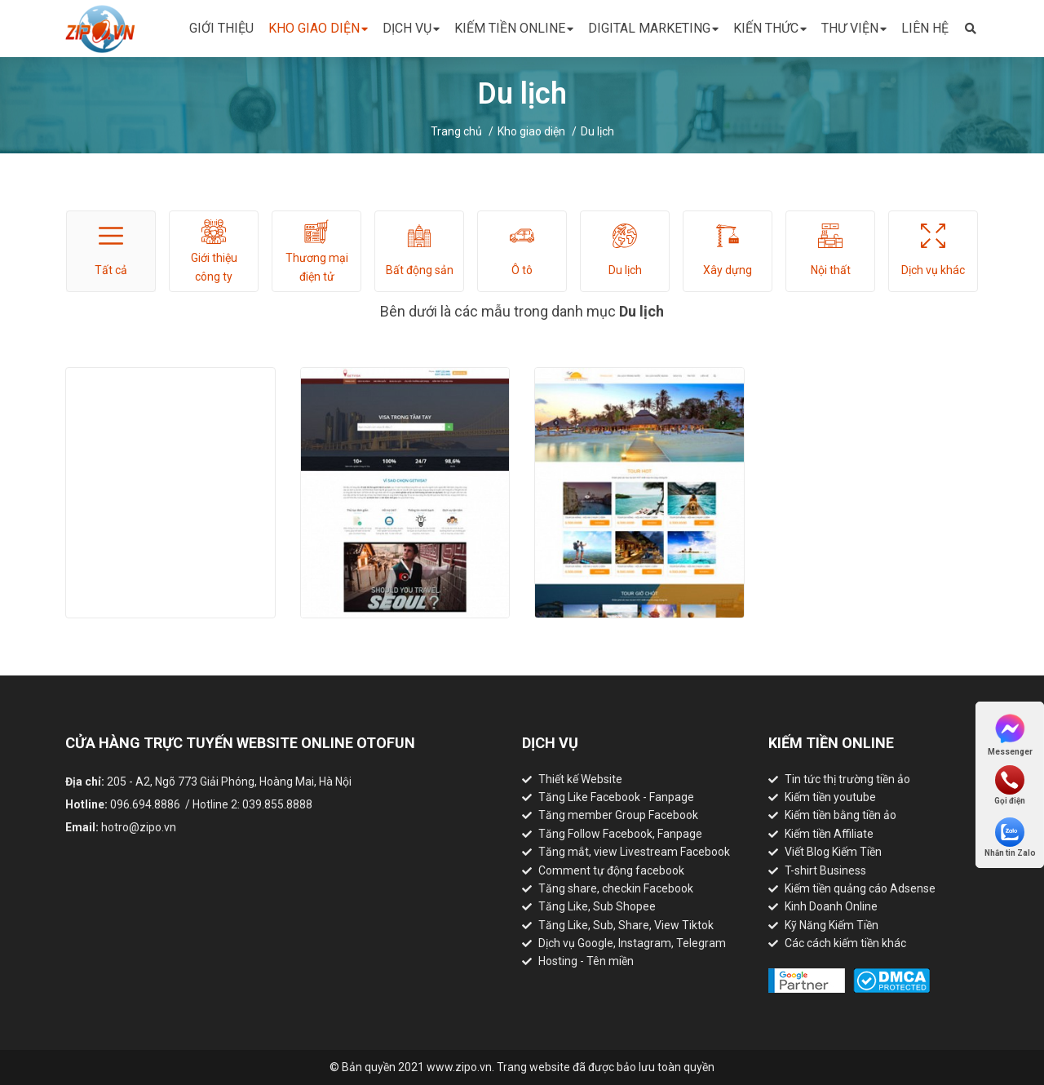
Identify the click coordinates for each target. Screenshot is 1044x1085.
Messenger (1010, 734)
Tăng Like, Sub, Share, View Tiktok (626, 925)
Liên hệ (925, 28)
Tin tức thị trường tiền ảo (847, 779)
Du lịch (597, 131)
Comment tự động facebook (611, 870)
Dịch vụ (411, 29)
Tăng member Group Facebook (618, 815)
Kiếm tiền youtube (830, 797)
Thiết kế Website (580, 779)
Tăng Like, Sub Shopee (597, 906)
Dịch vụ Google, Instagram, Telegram (632, 943)
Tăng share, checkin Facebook (615, 888)
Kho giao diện (318, 29)
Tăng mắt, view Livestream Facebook (634, 851)
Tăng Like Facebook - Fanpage (616, 797)
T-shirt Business (825, 870)
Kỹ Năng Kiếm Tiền (831, 925)
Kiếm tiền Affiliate (829, 833)
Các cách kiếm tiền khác (845, 943)
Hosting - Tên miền (586, 961)
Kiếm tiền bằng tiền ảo (840, 815)
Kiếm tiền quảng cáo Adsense (860, 888)
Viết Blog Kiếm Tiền (833, 851)
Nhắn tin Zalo (1010, 837)
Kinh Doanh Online (831, 906)
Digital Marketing (653, 29)
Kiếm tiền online (513, 29)
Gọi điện (1009, 785)
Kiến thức (770, 29)
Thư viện (854, 29)
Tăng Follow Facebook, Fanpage (620, 833)
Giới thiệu (221, 28)
